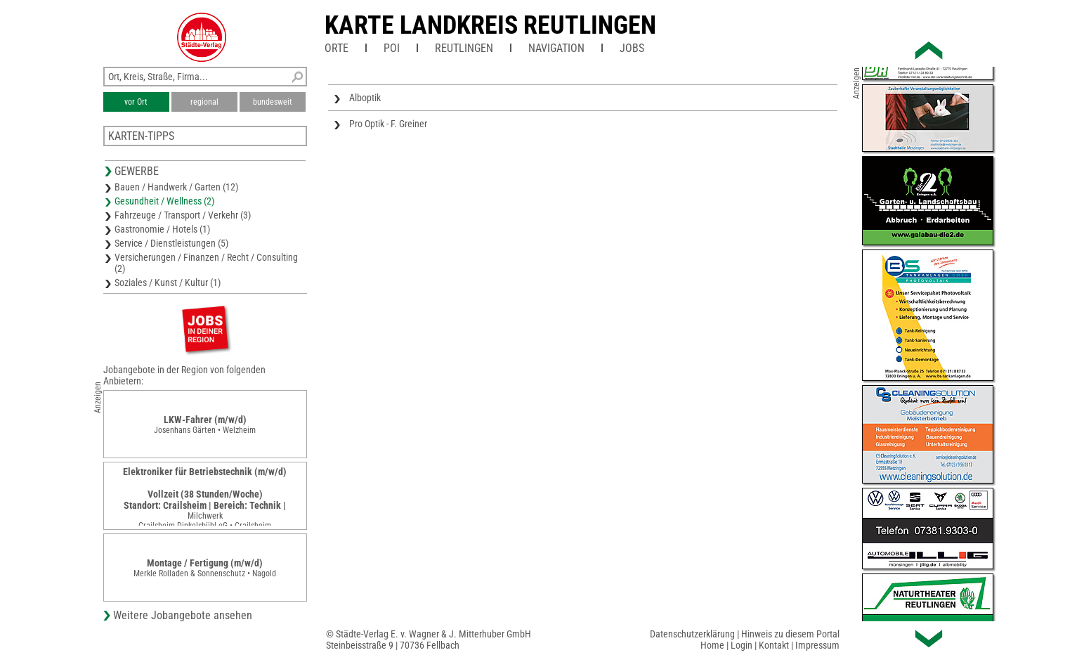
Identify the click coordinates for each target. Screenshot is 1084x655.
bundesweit (272, 102)
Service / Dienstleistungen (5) (171, 243)
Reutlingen (464, 48)
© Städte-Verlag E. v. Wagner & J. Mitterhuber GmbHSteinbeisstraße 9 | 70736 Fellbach (428, 639)
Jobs (632, 48)
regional (204, 102)
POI (392, 48)
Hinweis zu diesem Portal (790, 634)
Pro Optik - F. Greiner (388, 123)
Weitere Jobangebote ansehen (182, 615)
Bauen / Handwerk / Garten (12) (176, 187)
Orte (336, 48)
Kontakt (774, 645)
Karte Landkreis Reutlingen (490, 25)
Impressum (817, 645)
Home (712, 645)
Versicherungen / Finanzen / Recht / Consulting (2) (206, 263)
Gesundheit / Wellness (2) (164, 201)
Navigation (556, 48)
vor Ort (136, 102)
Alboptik (365, 97)
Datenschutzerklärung (692, 634)
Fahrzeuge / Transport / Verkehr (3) (183, 215)
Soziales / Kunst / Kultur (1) (168, 282)
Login (741, 645)
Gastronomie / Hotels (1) (162, 229)
